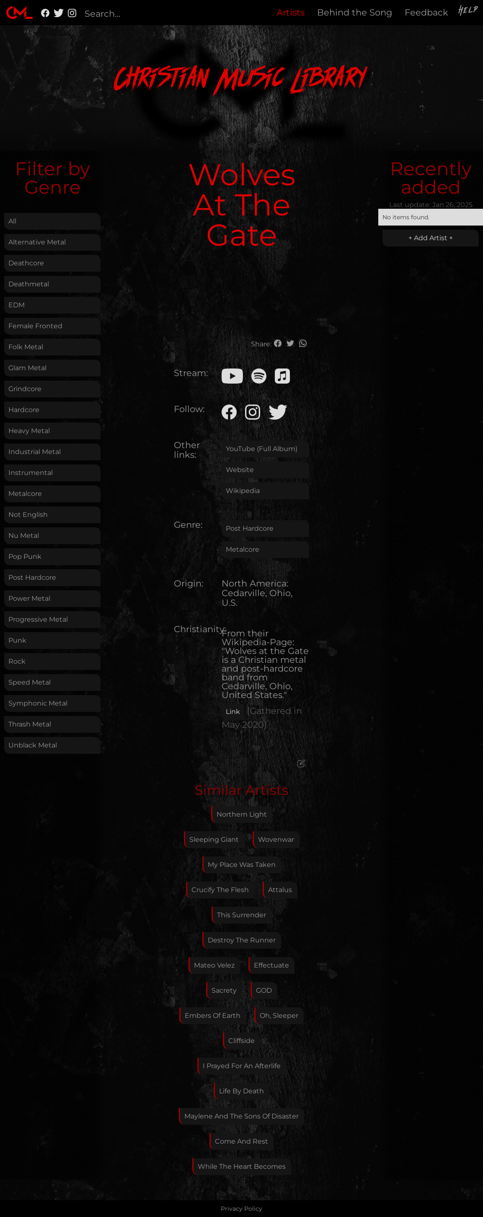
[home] (19, 12)
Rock (17, 661)
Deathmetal (28, 284)
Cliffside (241, 1041)
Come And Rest (241, 1141)
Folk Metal (25, 347)
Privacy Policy (241, 1208)
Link (233, 712)
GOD (264, 990)
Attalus (280, 890)
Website (240, 470)
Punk (17, 640)
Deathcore (26, 263)
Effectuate (271, 965)
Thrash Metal (29, 724)
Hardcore (23, 410)
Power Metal (29, 598)
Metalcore (25, 494)
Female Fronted (35, 326)
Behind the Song (354, 12)
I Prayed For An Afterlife (242, 1066)
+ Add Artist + (430, 238)
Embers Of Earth (212, 1016)
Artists (290, 12)
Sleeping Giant (214, 839)
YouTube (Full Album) (261, 449)
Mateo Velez (214, 965)
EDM (16, 305)
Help (469, 11)
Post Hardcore (32, 577)
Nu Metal (23, 536)
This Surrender (241, 915)
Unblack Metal (32, 745)
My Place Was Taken (242, 865)
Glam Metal (27, 368)
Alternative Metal (37, 242)
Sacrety (224, 990)
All (12, 221)
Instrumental (30, 473)
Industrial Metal (34, 452)
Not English (28, 515)
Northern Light (242, 814)
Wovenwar (276, 839)
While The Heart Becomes (242, 1166)
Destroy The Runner (242, 940)
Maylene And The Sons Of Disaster (241, 1116)
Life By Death (241, 1091)
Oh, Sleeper (279, 1016)
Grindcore (24, 389)
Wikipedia (243, 491)
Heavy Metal (29, 431)
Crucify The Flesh (220, 890)
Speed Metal (29, 682)
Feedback (426, 12)
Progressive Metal (38, 619)
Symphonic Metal (37, 703)
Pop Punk (24, 556)
